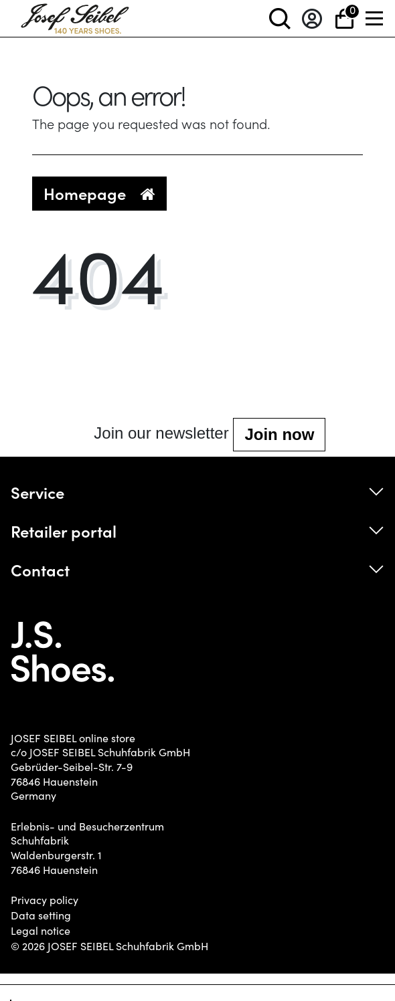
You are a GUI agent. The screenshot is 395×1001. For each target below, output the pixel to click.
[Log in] (312, 18)
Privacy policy (44, 900)
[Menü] (375, 18)
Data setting (41, 915)
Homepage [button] (99, 193)
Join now (279, 434)
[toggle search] (280, 18)
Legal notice (40, 930)
